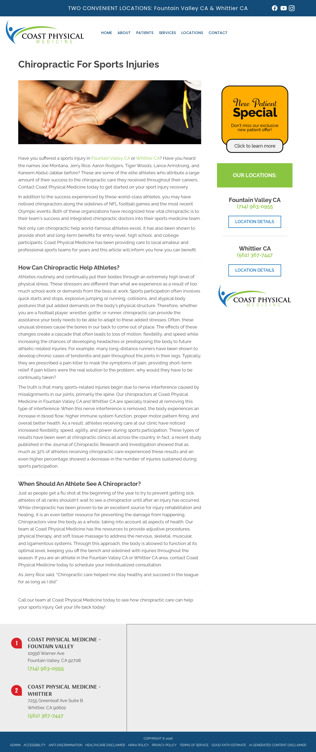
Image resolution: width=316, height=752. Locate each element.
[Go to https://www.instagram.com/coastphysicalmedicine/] (292, 9)
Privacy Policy (164, 745)
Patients (144, 32)
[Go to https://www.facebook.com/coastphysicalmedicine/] (275, 8)
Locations (192, 32)
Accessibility (34, 745)
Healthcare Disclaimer (105, 745)
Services (167, 32)
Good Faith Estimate (228, 745)
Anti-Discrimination (65, 745)
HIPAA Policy (138, 745)
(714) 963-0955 (255, 206)
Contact (218, 32)
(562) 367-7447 (255, 255)
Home (106, 32)
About (124, 32)
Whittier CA (232, 8)
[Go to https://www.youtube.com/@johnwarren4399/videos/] (283, 8)
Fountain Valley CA (181, 8)
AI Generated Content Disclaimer (277, 745)
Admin (15, 745)
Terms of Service (194, 745)
